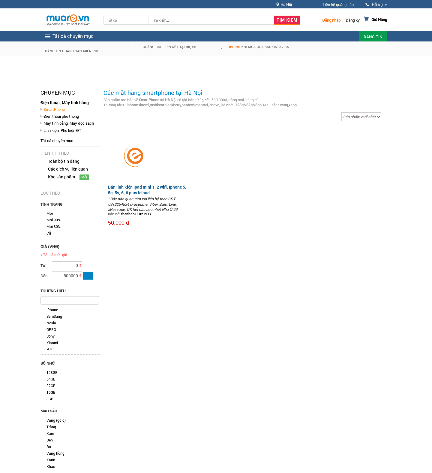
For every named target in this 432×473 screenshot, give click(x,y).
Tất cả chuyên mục (56, 140)
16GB (51, 392)
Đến (43, 275)
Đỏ (48, 446)
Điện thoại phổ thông (61, 116)
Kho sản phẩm (61, 177)
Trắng (51, 426)
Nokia (51, 322)
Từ (42, 265)
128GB (52, 372)
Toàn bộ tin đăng (64, 161)
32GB (51, 385)
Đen (49, 440)
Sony (50, 336)
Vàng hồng (55, 453)
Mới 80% (53, 226)
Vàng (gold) (56, 420)
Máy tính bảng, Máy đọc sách (69, 123)
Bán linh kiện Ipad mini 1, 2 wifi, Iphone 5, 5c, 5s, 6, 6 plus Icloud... (147, 189)
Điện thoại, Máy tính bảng (64, 102)
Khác (50, 466)
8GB (49, 398)
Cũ (48, 233)
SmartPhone (54, 109)
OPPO (51, 329)
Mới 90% (53, 219)
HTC (50, 349)
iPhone (52, 309)
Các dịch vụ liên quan (68, 169)
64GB (51, 379)
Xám (50, 433)
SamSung (54, 316)
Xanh (50, 459)
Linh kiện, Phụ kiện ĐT (62, 130)
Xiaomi (52, 342)
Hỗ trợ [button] (376, 4)
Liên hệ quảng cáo (338, 4)
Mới (49, 213)
